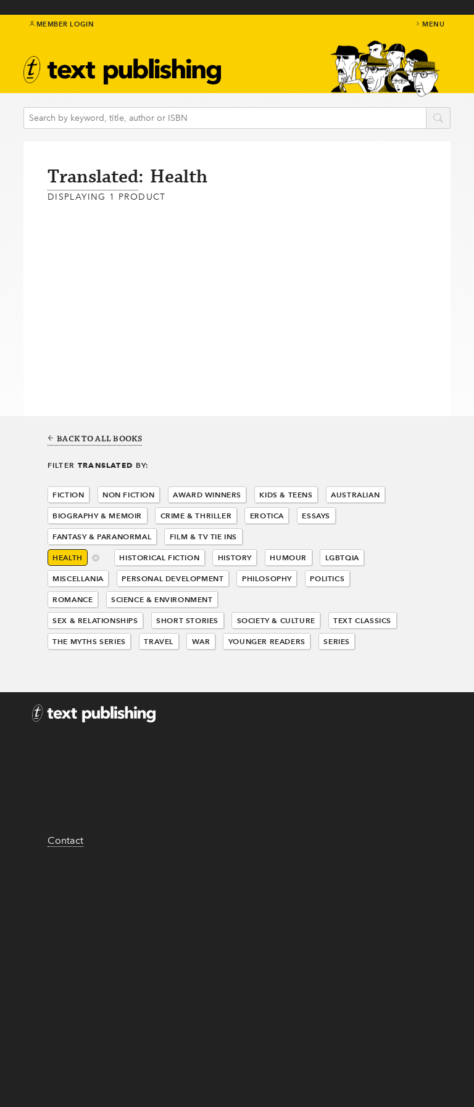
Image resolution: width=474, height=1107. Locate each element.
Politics (327, 578)
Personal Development (172, 578)
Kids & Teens (285, 494)
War (201, 641)
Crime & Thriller (196, 515)
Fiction (68, 494)
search (438, 119)
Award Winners (207, 494)
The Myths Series (89, 641)
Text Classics (362, 620)
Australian (355, 494)
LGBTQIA (342, 557)
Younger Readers (267, 641)
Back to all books (95, 439)
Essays (316, 515)
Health (67, 557)
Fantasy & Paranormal (101, 536)
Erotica (267, 515)
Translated (93, 177)
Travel (158, 641)
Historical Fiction (159, 557)
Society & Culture (276, 620)
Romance (72, 599)
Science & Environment (162, 599)
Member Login (62, 24)
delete (96, 559)
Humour (288, 557)
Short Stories (187, 620)
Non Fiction (128, 494)
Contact (65, 840)
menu (429, 24)
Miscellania (78, 578)
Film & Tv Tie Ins (203, 536)
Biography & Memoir (97, 515)
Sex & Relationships (95, 620)
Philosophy (267, 578)
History (235, 557)
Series (336, 641)
